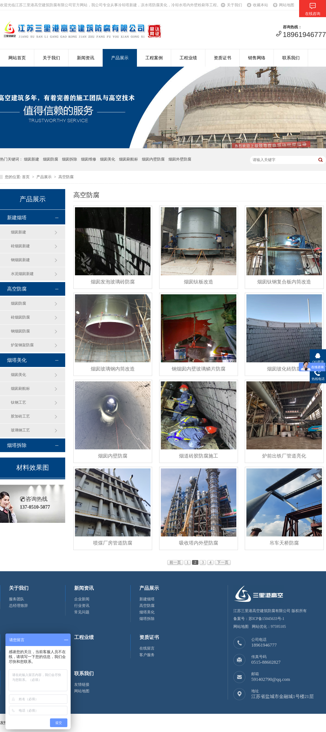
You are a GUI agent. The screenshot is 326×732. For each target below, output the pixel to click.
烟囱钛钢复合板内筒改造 (284, 282)
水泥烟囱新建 (22, 274)
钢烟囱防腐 (20, 331)
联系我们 (291, 57)
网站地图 (286, 5)
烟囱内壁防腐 (112, 456)
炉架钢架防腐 (22, 345)
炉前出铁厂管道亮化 (284, 456)
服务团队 (16, 599)
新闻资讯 (85, 57)
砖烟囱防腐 (20, 317)
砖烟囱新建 (20, 246)
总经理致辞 (18, 606)
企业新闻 (81, 599)
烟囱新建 (18, 232)
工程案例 (154, 57)
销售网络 (256, 57)
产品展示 (119, 57)
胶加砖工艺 (20, 416)
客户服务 (147, 655)
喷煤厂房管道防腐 (112, 543)
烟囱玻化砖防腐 (284, 369)
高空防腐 (66, 177)
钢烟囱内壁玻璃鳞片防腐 (198, 369)
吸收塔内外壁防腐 (198, 543)
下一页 (222, 562)
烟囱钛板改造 (198, 282)
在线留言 (147, 648)
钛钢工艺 (18, 402)
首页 (26, 177)
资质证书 (222, 57)
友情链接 (81, 684)
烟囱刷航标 (20, 389)
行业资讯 (81, 606)
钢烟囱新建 (20, 260)
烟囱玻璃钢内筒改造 (113, 369)
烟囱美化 (18, 375)
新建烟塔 (17, 217)
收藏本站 (260, 5)
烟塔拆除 (17, 445)
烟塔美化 (17, 360)
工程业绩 (188, 57)
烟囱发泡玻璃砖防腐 (113, 282)
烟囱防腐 (18, 303)
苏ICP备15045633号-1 (266, 619)
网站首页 (17, 57)
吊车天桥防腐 (284, 543)
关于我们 (234, 5)
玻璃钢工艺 (20, 430)
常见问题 (81, 612)
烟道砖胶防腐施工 (198, 456)
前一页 (175, 562)
